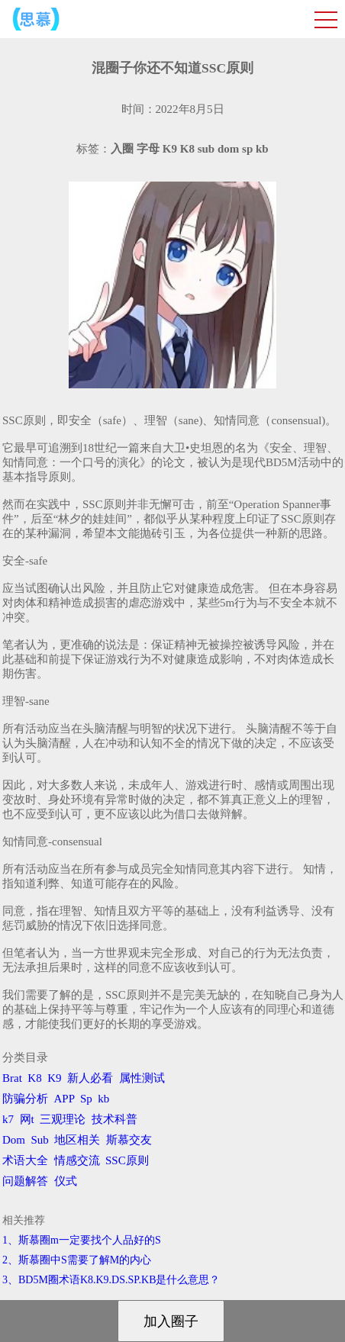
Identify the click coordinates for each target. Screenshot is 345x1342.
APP (64, 1099)
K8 (34, 1078)
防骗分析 (25, 1099)
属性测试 (142, 1078)
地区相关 (77, 1140)
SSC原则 (127, 1160)
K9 (54, 1078)
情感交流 (77, 1160)
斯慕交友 (129, 1140)
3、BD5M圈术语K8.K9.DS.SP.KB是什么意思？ (111, 1280)
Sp (86, 1099)
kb (103, 1099)
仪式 (65, 1181)
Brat (12, 1078)
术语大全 (25, 1160)
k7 (8, 1119)
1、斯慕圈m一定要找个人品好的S (81, 1240)
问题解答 (25, 1181)
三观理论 (62, 1119)
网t (27, 1119)
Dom (13, 1140)
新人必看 (90, 1078)
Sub (40, 1140)
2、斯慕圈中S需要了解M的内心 (76, 1260)
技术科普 (114, 1119)
